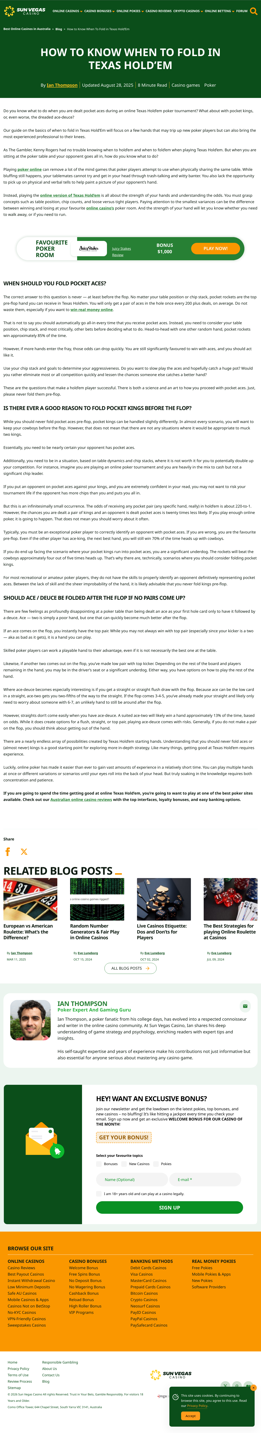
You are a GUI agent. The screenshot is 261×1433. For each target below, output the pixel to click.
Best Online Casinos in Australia (26, 29)
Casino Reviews (159, 11)
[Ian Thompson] (30, 1020)
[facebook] (11, 854)
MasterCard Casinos (149, 1280)
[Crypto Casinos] (201, 11)
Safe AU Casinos (22, 1293)
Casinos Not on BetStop (29, 1306)
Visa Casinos (142, 1274)
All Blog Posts (126, 968)
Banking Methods (152, 1261)
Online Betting (218, 11)
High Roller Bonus (85, 1306)
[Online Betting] (233, 11)
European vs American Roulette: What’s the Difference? (28, 932)
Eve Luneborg (88, 953)
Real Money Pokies (214, 1261)
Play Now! (215, 249)
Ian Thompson (62, 85)
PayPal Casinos (144, 1318)
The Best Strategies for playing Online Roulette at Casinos (230, 932)
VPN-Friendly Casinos (27, 1318)
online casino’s (100, 208)
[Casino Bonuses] (113, 11)
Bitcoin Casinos (144, 1293)
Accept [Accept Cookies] (191, 1416)
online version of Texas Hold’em (70, 195)
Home (12, 1362)
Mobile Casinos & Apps (28, 1299)
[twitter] (27, 854)
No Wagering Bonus (87, 1287)
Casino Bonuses (97, 11)
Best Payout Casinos (26, 1274)
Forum (242, 11)
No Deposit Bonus (85, 1280)
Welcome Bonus (83, 1267)
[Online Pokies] (142, 11)
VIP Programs (81, 1312)
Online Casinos (66, 11)
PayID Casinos (143, 1312)
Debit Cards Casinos (148, 1267)
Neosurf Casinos (145, 1306)
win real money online (92, 309)
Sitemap (14, 1387)
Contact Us (50, 1375)
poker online (29, 169)
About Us (49, 1368)
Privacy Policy (18, 1368)
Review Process (20, 1381)
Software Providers (209, 1287)
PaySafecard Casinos (149, 1325)
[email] (245, 1006)
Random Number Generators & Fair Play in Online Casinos (94, 932)
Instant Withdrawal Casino (31, 1280)
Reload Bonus (81, 1299)
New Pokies (202, 1280)
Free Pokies (202, 1267)
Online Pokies (128, 11)
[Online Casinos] (81, 11)
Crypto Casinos (186, 11)
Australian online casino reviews (81, 799)
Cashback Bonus (84, 1293)
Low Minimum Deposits (29, 1287)
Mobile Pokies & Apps (211, 1274)
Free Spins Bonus (84, 1274)
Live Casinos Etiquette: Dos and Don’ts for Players (162, 932)
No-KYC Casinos (22, 1312)
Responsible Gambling (60, 1362)
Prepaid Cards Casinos (151, 1287)
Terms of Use (18, 1375)
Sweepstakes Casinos (27, 1325)
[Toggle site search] (254, 11)
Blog (58, 29)
